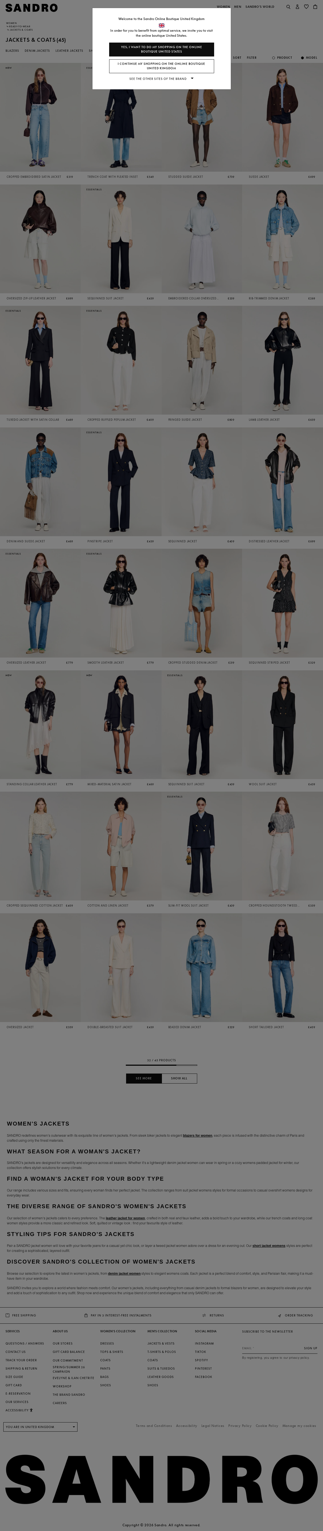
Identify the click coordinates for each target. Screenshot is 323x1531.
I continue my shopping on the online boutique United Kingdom (161, 66)
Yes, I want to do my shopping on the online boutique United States (161, 49)
